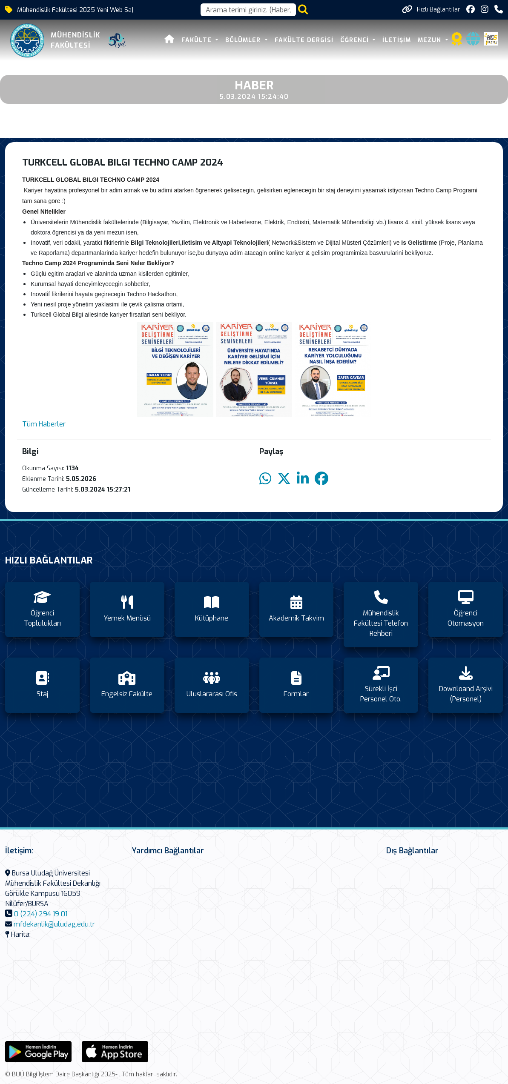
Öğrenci (355, 40)
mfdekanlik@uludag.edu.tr (54, 924)
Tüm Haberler (44, 424)
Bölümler (244, 40)
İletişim (396, 40)
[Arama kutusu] (248, 9)
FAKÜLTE (197, 40)
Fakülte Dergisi (304, 40)
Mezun (430, 40)
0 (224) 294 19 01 (40, 914)
